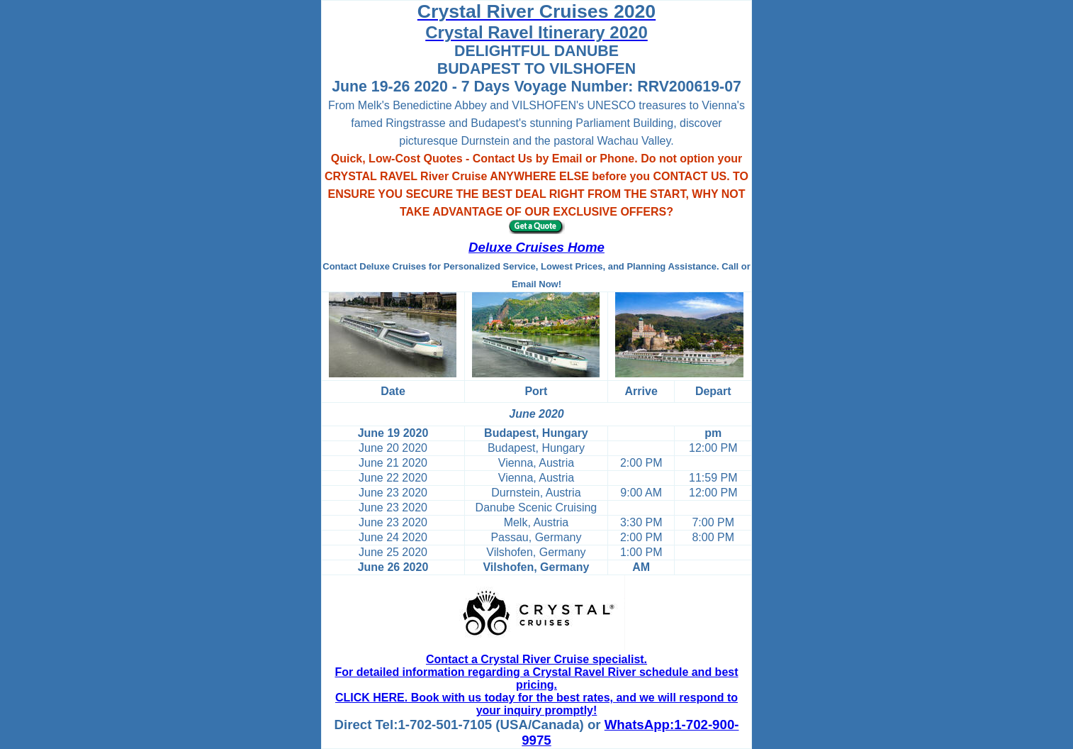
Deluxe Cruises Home (536, 247)
